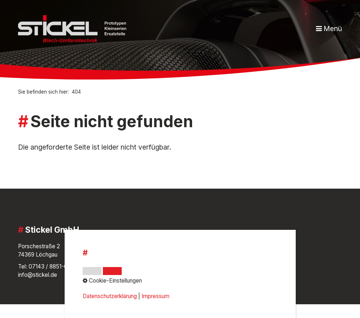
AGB (135, 246)
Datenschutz (145, 266)
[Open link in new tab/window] (250, 262)
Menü (333, 28)
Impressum (143, 254)
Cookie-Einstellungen (156, 274)
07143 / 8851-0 (48, 266)
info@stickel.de (37, 274)
